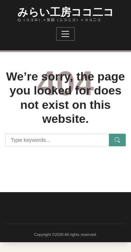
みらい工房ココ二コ (65, 11)
